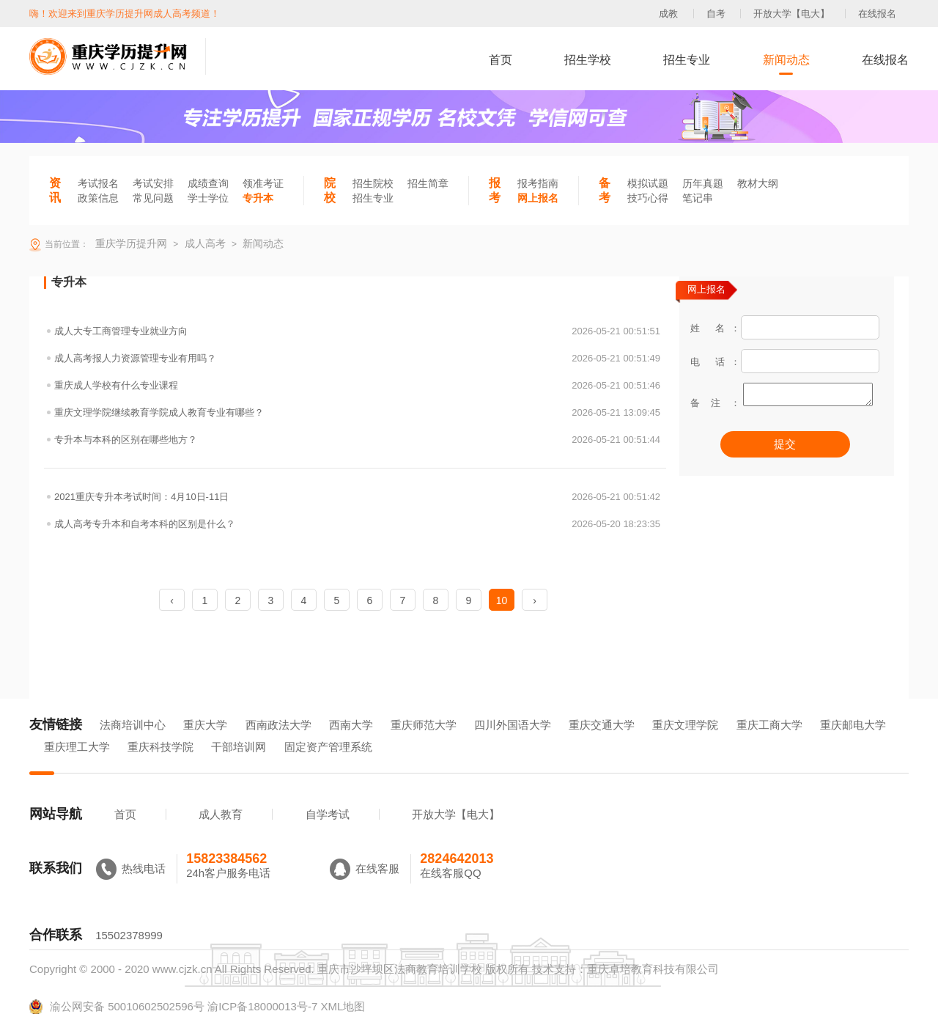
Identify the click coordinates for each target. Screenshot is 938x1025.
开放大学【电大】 (791, 13)
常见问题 (153, 198)
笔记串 (697, 198)
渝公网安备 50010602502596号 (116, 1006)
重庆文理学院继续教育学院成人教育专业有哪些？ (357, 412)
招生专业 (686, 60)
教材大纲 (757, 183)
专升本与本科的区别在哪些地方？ (357, 439)
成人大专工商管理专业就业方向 (357, 331)
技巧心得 (647, 198)
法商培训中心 (133, 725)
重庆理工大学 (77, 747)
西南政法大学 (278, 725)
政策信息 (98, 198)
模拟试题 (647, 183)
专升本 (258, 198)
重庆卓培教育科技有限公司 (653, 969)
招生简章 (427, 183)
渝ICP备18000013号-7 (262, 1006)
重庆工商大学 (769, 725)
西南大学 (351, 725)
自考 (715, 13)
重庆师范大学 (424, 725)
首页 (500, 60)
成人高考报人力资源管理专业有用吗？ (357, 358)
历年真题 (702, 183)
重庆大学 (205, 725)
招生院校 (373, 183)
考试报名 (98, 183)
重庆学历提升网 (129, 243)
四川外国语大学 (512, 725)
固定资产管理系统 (328, 747)
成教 (668, 13)
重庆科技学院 (160, 747)
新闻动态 (786, 60)
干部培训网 (238, 747)
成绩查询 (208, 183)
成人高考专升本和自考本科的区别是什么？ (357, 523)
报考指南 (537, 183)
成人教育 (221, 814)
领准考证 (263, 183)
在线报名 (877, 13)
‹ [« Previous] (172, 600)
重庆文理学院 (685, 725)
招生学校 (587, 60)
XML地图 (342, 1006)
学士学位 (208, 198)
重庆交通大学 (602, 725)
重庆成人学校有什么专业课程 (357, 385)
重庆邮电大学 (853, 725)
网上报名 (537, 198)
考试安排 (153, 183)
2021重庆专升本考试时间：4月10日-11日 (357, 496)
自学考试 (328, 814)
